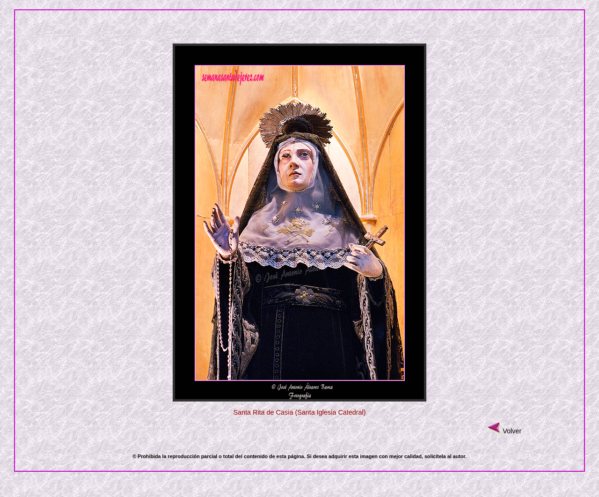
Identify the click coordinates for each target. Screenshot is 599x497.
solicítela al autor (444, 456)
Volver (512, 431)
